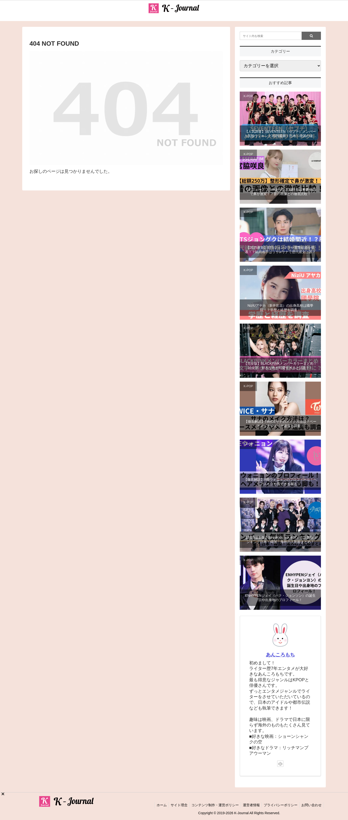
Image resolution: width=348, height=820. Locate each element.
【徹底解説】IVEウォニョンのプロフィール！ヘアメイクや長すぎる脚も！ (280, 482)
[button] (311, 36)
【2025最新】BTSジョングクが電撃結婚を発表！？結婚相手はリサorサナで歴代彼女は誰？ (280, 250)
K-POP (248, 96)
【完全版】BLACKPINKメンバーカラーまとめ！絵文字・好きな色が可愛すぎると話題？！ (280, 366)
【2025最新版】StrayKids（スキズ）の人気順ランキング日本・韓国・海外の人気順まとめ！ (280, 540)
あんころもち (280, 654)
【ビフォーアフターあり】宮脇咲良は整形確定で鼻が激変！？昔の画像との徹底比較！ (280, 192)
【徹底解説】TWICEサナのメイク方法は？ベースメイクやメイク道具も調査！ (280, 424)
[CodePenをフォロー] (280, 764)
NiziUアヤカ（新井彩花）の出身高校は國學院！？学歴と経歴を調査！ (280, 308)
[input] (280, 36)
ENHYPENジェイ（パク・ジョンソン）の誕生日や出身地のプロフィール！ (280, 598)
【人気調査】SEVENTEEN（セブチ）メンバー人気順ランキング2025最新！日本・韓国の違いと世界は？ (280, 134)
